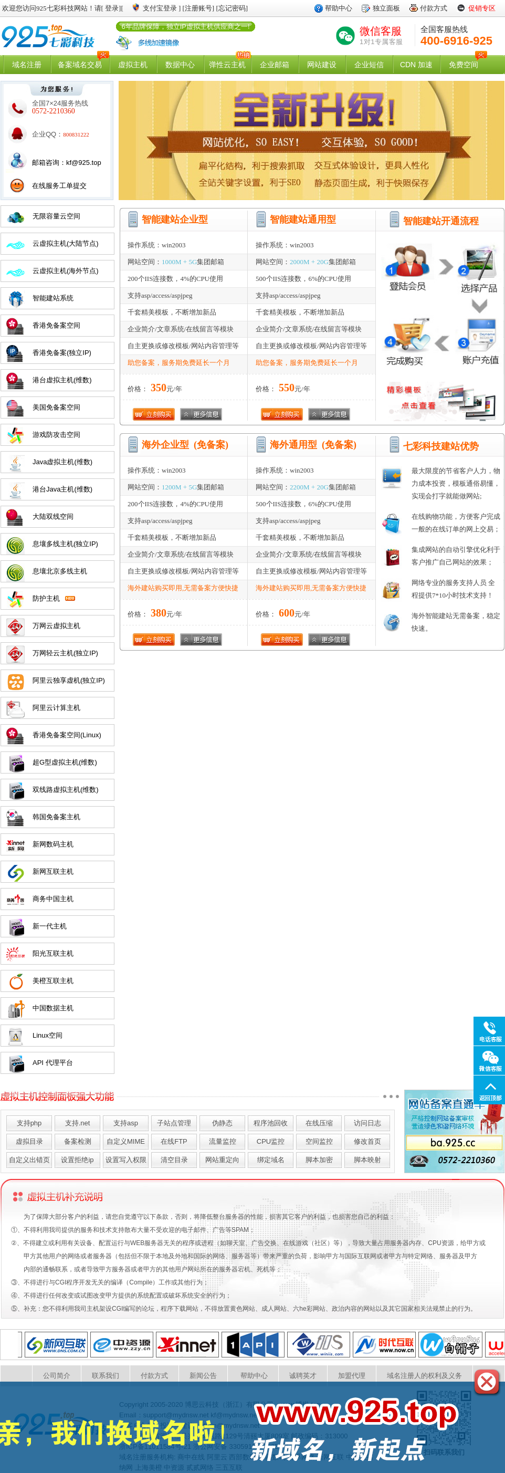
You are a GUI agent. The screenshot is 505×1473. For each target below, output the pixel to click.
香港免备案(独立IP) (62, 353)
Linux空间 (47, 1035)
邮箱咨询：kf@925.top (66, 162)
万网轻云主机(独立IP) (65, 653)
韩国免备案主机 (56, 817)
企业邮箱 (274, 64)
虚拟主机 (133, 64)
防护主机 (46, 598)
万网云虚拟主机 (56, 626)
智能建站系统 (53, 298)
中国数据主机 (53, 1008)
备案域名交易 (80, 64)
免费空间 (463, 64)
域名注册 (26, 64)
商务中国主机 (53, 899)
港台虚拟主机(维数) (62, 380)
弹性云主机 (227, 64)
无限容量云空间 (56, 216)
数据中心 (180, 64)
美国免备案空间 (56, 407)
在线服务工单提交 (59, 186)
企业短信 (369, 64)
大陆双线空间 (53, 516)
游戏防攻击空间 (56, 434)
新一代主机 (50, 926)
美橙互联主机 (53, 981)
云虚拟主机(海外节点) (66, 271)
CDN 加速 (416, 64)
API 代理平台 (53, 1063)
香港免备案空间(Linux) (67, 735)
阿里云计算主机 (56, 708)
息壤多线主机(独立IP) (65, 544)
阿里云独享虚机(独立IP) (69, 680)
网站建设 (321, 64)
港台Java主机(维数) (62, 489)
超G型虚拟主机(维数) (65, 762)
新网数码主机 (53, 844)
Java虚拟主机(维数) (62, 462)
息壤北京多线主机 (60, 571)
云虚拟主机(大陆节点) (66, 243)
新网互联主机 (53, 871)
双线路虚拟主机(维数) (66, 789)
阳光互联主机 (53, 953)
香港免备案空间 (56, 325)
